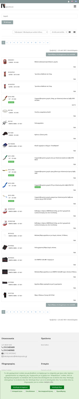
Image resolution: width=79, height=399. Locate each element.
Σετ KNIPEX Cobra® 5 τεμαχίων (44, 259)
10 (35, 42)
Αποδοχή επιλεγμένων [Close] (20, 387)
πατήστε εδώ (48, 382)
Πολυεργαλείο (39, 123)
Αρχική (5, 16)
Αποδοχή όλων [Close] (57, 387)
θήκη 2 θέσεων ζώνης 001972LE (44, 295)
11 (40, 42)
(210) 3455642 (9, 353)
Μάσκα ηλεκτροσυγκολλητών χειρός (46, 62)
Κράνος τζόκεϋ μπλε (41, 134)
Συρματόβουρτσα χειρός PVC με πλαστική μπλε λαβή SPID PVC (54, 185)
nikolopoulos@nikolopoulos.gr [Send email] (14, 356)
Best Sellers (45, 345)
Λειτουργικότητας (45, 391)
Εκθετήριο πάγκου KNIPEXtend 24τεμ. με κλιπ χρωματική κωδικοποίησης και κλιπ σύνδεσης (52, 211)
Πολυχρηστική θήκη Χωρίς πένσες (45, 247)
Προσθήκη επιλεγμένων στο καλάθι (61, 54)
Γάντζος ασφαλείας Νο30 (43, 112)
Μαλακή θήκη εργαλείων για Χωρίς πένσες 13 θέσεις (51, 235)
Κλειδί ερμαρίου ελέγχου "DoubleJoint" (47, 145)
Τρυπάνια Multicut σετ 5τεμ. (43, 86)
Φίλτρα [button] (7, 22)
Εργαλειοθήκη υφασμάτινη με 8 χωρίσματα (48, 284)
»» (47, 42)
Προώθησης (60, 391)
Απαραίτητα (16, 391)
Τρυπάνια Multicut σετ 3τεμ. (43, 74)
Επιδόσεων (29, 391)
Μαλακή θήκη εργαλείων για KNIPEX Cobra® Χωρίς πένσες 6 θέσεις (56, 272)
